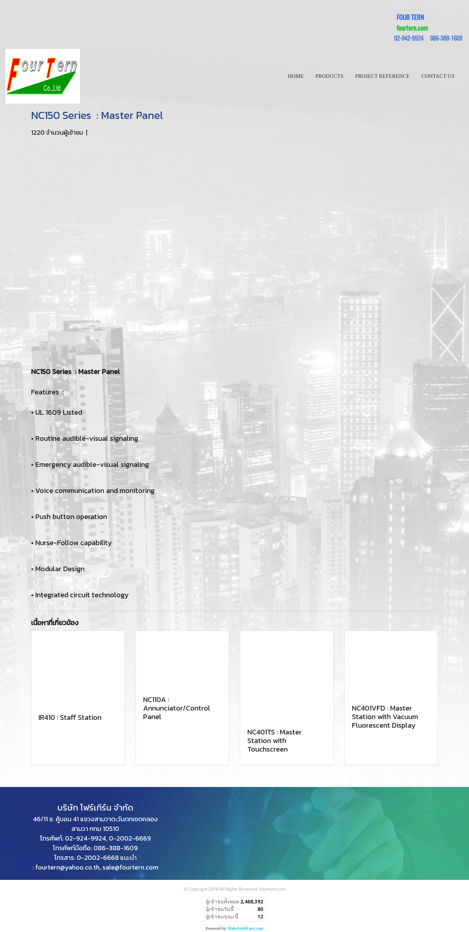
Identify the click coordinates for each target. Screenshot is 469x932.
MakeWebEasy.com (245, 928)
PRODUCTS (329, 76)
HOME (296, 76)
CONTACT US (438, 76)
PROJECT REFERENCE (382, 76)
